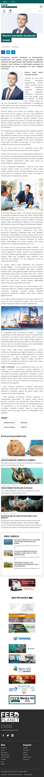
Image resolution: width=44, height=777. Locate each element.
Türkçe (13, 1)
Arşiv (2, 761)
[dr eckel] (22, 648)
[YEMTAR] (22, 608)
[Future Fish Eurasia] (22, 689)
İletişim (3, 764)
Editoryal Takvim (5, 757)
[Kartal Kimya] (22, 618)
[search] (40, 11)
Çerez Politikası (28, 774)
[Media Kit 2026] (22, 699)
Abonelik (3, 759)
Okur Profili (4, 752)
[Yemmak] (22, 638)
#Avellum (23, 423)
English (5, 1)
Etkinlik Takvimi (5, 755)
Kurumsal (3, 748)
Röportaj (25, 755)
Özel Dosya (26, 750)
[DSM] (22, 597)
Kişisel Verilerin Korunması (15, 774)
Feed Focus (26, 759)
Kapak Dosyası (27, 757)
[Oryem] (22, 659)
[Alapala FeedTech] (22, 585)
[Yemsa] (22, 679)
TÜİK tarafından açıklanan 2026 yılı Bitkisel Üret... (27, 568)
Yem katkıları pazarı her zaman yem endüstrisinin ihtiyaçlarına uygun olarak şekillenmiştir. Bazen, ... (21, 464)
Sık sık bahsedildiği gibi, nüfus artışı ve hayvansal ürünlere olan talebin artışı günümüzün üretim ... (20, 492)
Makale (25, 752)
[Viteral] (22, 628)
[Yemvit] (22, 669)
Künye (3, 750)
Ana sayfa (4, 774)
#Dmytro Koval (9, 423)
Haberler (25, 748)
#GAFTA (24, 427)
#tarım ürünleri (9, 427)
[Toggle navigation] (40, 7)
